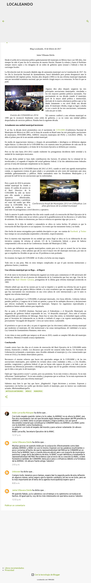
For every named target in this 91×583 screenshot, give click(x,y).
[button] (6, 397)
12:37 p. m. (16, 435)
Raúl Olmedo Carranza (25, 280)
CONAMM (60, 130)
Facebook (74, 231)
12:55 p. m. (16, 499)
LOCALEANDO (20, 4)
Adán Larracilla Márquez (23, 413)
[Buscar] (87, 21)
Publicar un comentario (15, 505)
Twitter (83, 231)
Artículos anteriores (14, 391)
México (28, 391)
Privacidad (9, 570)
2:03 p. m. (16, 464)
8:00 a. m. (16, 483)
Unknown (16, 471)
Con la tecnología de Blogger (45, 575)
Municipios (38, 391)
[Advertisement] (49, 25)
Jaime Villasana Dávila (22, 442)
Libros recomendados (14, 568)
